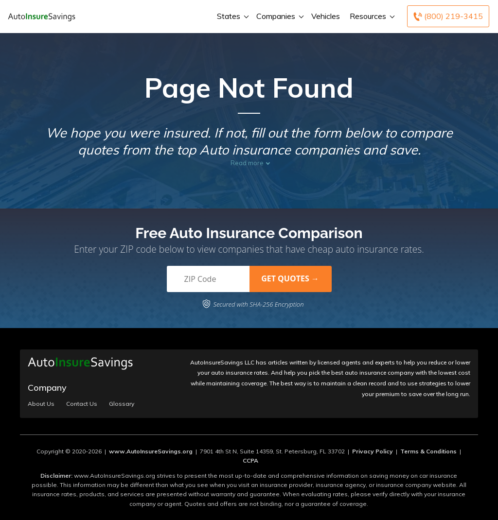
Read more (247, 163)
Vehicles (325, 16)
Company (47, 387)
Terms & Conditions (428, 451)
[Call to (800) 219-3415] (448, 16)
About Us (41, 403)
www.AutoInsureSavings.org (151, 451)
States (232, 16)
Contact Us (81, 403)
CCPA (250, 460)
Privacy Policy (372, 451)
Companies (279, 16)
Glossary (121, 403)
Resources (371, 16)
